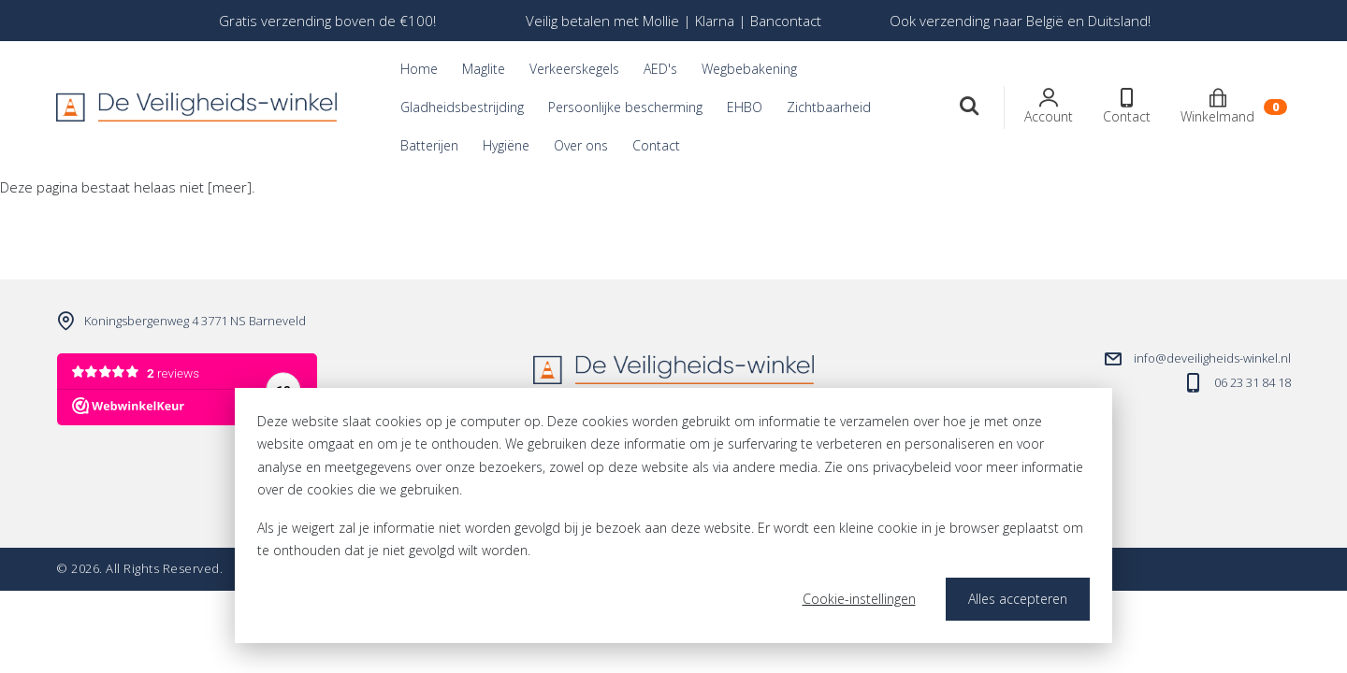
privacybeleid (912, 467)
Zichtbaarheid (829, 107)
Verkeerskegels (574, 69)
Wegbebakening (749, 69)
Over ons (581, 145)
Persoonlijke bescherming (625, 107)
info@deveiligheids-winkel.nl (1212, 358)
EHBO (744, 107)
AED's (660, 69)
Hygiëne (506, 145)
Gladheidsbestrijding (462, 107)
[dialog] (673, 515)
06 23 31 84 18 (1252, 382)
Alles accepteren (1017, 599)
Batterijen (429, 145)
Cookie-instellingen (859, 599)
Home (419, 69)
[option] (327, 20)
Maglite (483, 69)
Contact (656, 145)
